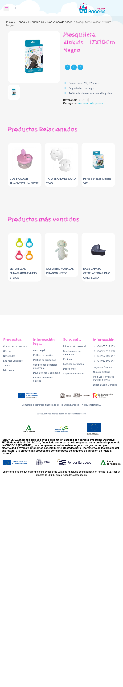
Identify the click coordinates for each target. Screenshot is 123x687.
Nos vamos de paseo (90, 103)
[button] (15, 8)
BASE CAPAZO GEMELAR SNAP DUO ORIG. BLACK (96, 366)
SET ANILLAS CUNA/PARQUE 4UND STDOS (23, 366)
